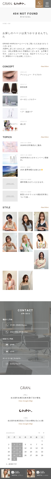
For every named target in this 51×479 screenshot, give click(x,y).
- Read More (44, 137)
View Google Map (25, 401)
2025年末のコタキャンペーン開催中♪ (34, 159)
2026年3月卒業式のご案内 (30, 145)
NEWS (29, 142)
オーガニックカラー (28, 99)
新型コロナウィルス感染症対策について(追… (34, 195)
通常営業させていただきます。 (32, 182)
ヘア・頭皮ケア (26, 112)
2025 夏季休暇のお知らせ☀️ (31, 170)
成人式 (23, 124)
